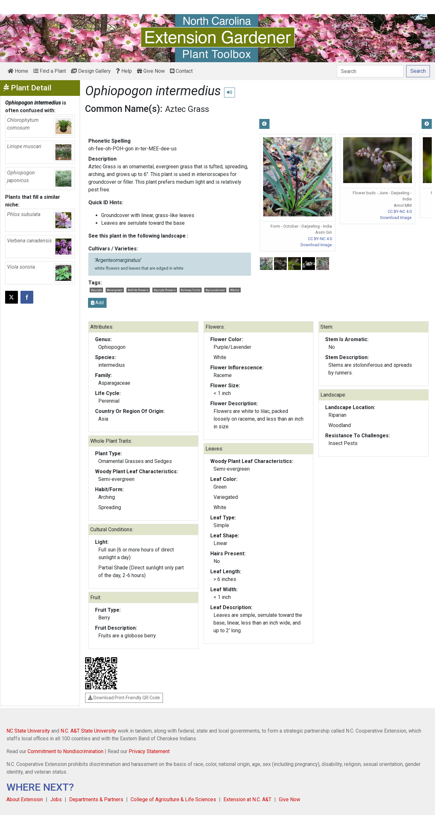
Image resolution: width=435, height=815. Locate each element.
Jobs (56, 799)
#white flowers (138, 290)
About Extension (24, 799)
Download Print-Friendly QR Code (124, 697)
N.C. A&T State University (88, 731)
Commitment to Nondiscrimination (65, 751)
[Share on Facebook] (26, 297)
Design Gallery (91, 71)
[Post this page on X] (11, 297)
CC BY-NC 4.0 (320, 238)
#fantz (234, 290)
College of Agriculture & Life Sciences (173, 799)
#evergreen (115, 290)
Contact (181, 71)
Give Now (151, 71)
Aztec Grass (187, 109)
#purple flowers (165, 290)
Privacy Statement (149, 751)
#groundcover (215, 290)
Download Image (316, 244)
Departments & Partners (96, 799)
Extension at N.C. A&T (247, 799)
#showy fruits (190, 290)
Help (124, 71)
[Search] (370, 71)
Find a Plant (49, 71)
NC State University (28, 731)
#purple (96, 290)
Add (97, 302)
